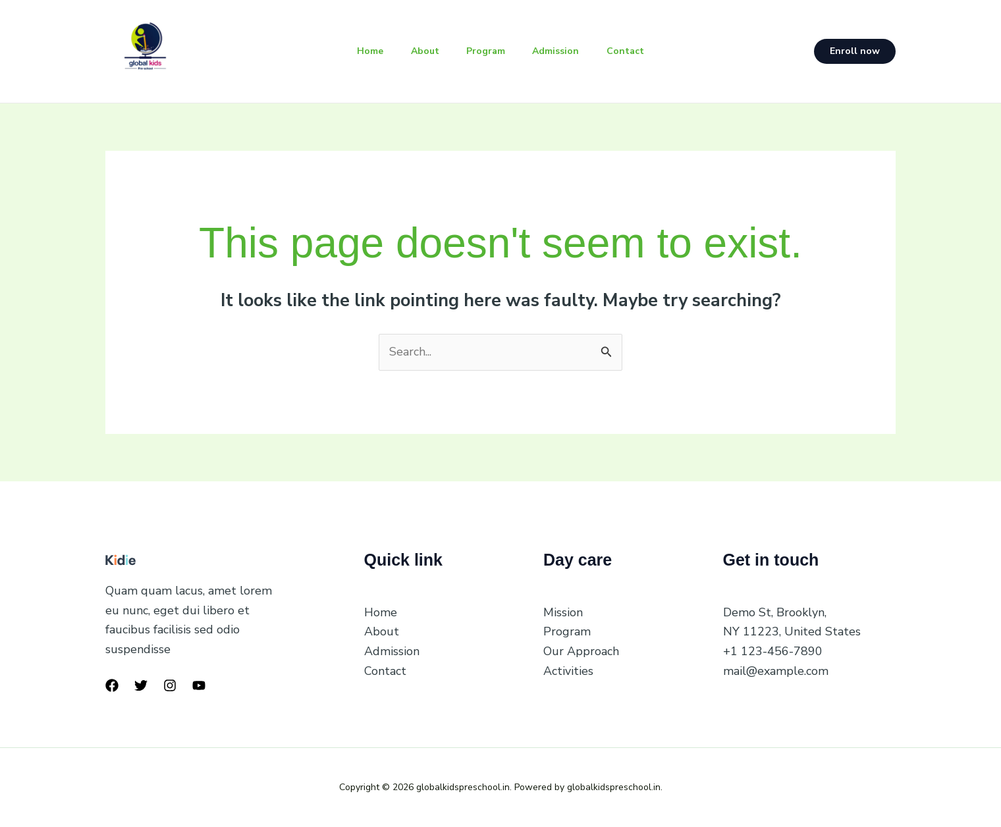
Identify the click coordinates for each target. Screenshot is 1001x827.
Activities (568, 671)
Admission (560, 51)
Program (485, 51)
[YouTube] (198, 685)
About (420, 51)
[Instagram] (169, 685)
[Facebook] (112, 685)
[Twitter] (141, 685)
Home (361, 51)
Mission (563, 612)
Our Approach (581, 651)
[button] (855, 51)
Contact (634, 51)
